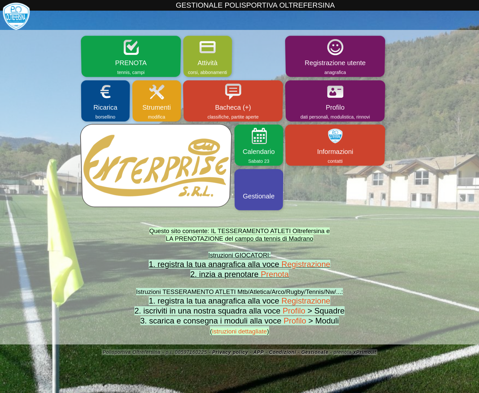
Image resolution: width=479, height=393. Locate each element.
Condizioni (282, 352)
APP (258, 352)
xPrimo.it (364, 352)
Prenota (275, 274)
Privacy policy (230, 352)
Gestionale (315, 352)
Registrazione (305, 264)
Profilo (294, 310)
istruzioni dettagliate (239, 331)
